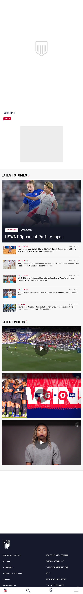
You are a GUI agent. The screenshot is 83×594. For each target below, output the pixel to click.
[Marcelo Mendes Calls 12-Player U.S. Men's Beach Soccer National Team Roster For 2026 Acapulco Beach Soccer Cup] (9, 250)
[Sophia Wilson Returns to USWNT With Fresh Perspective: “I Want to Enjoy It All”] (9, 293)
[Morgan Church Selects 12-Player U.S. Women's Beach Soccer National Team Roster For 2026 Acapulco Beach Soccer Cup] (9, 264)
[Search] (28, 590)
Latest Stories (16, 175)
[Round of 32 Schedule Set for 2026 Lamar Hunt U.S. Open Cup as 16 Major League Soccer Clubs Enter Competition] (9, 308)
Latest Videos (14, 322)
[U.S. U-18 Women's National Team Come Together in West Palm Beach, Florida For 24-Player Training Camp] (9, 279)
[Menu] (76, 589)
